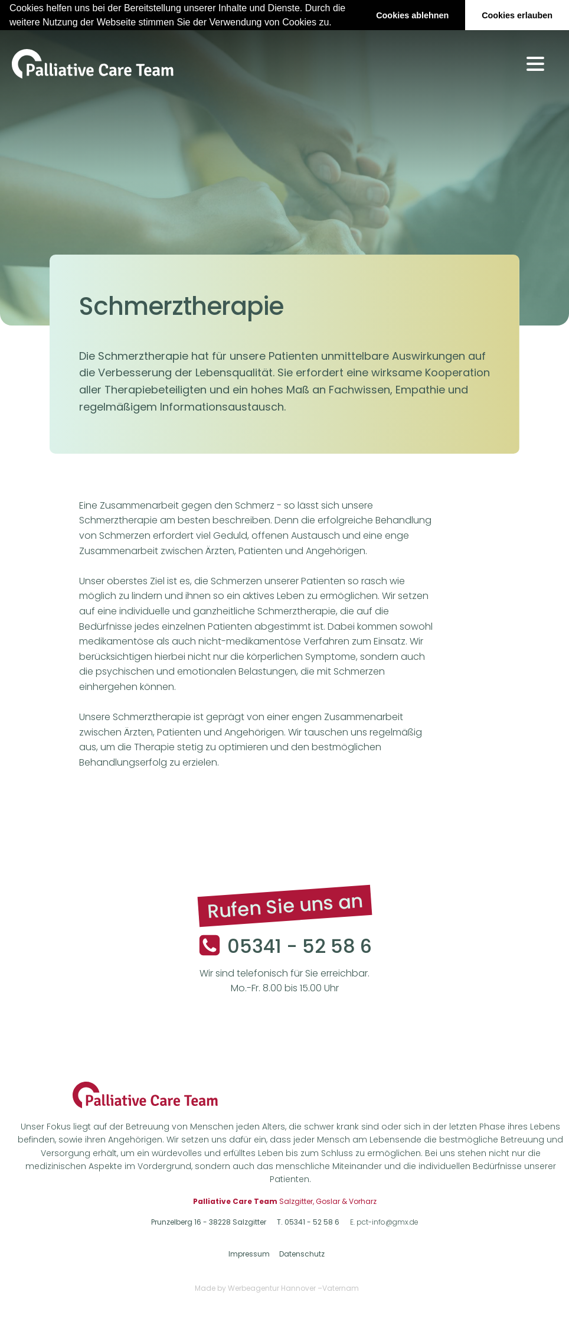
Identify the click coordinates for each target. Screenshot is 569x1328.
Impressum (249, 1254)
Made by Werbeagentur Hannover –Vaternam (277, 1288)
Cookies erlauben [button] (517, 15)
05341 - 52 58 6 (299, 945)
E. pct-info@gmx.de (384, 1221)
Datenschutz (302, 1254)
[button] (336, 23)
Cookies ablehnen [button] (412, 15)
